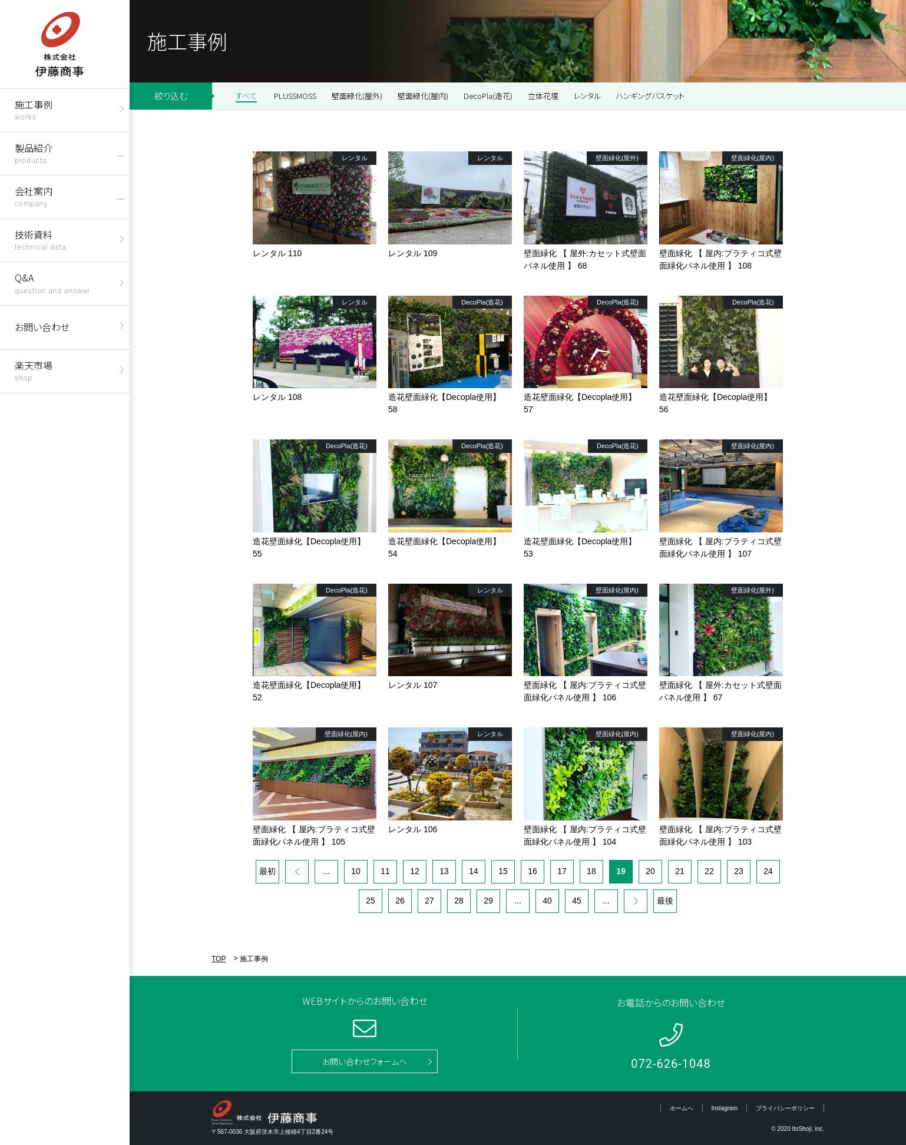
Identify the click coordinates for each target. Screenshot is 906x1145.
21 (680, 871)
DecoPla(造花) (488, 95)
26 (400, 900)
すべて (246, 95)
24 (768, 871)
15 (503, 871)
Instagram (725, 1108)
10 (356, 871)
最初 (267, 871)
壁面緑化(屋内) (423, 95)
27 (429, 900)
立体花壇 (543, 95)
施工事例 (33, 109)
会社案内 (33, 196)
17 (562, 871)
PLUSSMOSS (295, 95)
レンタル (587, 95)
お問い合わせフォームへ (364, 1061)
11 (385, 871)
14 (473, 871)
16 (532, 871)
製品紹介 (33, 153)
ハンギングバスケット (650, 95)
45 (576, 900)
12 (414, 871)
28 (459, 900)
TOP (218, 959)
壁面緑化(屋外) (357, 95)
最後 (665, 900)
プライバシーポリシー (785, 1108)
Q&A (52, 282)
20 (650, 871)
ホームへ (681, 1108)
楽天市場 (33, 370)
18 (591, 871)
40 (547, 900)
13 (444, 871)
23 (738, 871)
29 (488, 900)
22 (709, 871)
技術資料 (41, 239)
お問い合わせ (42, 327)
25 (370, 900)
